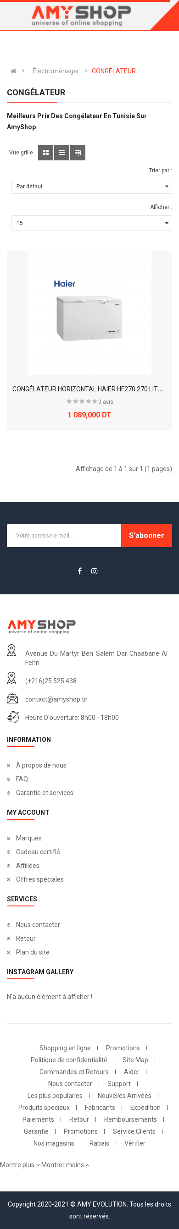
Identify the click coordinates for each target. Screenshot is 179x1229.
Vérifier (134, 1143)
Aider (132, 1071)
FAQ (22, 779)
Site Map (135, 1060)
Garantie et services (44, 792)
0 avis (105, 402)
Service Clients (134, 1131)
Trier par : (160, 170)
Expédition (145, 1107)
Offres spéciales (40, 879)
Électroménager (56, 71)
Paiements (38, 1119)
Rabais (99, 1143)
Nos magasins (54, 1143)
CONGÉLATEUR (114, 71)
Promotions (123, 1048)
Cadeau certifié (38, 852)
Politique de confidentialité (69, 1060)
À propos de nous (41, 765)
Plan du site (33, 952)
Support (119, 1083)
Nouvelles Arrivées (124, 1095)
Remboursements (130, 1119)
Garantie (36, 1131)
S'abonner (146, 535)
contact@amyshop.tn (56, 699)
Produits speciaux (44, 1107)
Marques (29, 838)
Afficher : (161, 207)
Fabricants (100, 1107)
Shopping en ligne (65, 1048)
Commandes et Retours (74, 1071)
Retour (26, 938)
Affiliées (27, 865)
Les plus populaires (55, 1095)
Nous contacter (38, 924)
